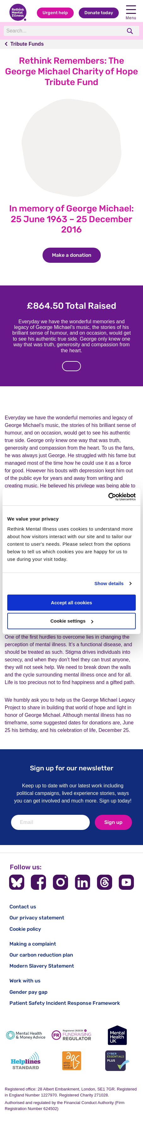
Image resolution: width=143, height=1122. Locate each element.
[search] (130, 31)
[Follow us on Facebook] (38, 882)
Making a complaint (32, 944)
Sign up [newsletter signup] (113, 822)
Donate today (98, 12)
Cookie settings (71, 621)
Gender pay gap (28, 992)
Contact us (22, 907)
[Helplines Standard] (25, 1060)
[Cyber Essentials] (117, 1060)
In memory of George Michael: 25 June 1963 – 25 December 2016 (71, 219)
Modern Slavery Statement (41, 966)
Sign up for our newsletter (71, 768)
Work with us (25, 981)
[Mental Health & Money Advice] (25, 1035)
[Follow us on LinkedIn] (82, 882)
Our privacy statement (36, 918)
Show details (109, 583)
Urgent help (55, 12)
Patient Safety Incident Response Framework (64, 1003)
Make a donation (76, 255)
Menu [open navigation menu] (131, 12)
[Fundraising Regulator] (71, 1035)
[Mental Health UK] (117, 1035)
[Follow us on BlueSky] (17, 882)
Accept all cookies (71, 602)
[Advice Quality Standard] (71, 1060)
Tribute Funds (27, 44)
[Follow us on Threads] (104, 882)
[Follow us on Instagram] (60, 882)
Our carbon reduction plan (41, 955)
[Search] (63, 31)
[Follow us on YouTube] (126, 882)
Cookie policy (25, 929)
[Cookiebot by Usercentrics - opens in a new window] (108, 497)
